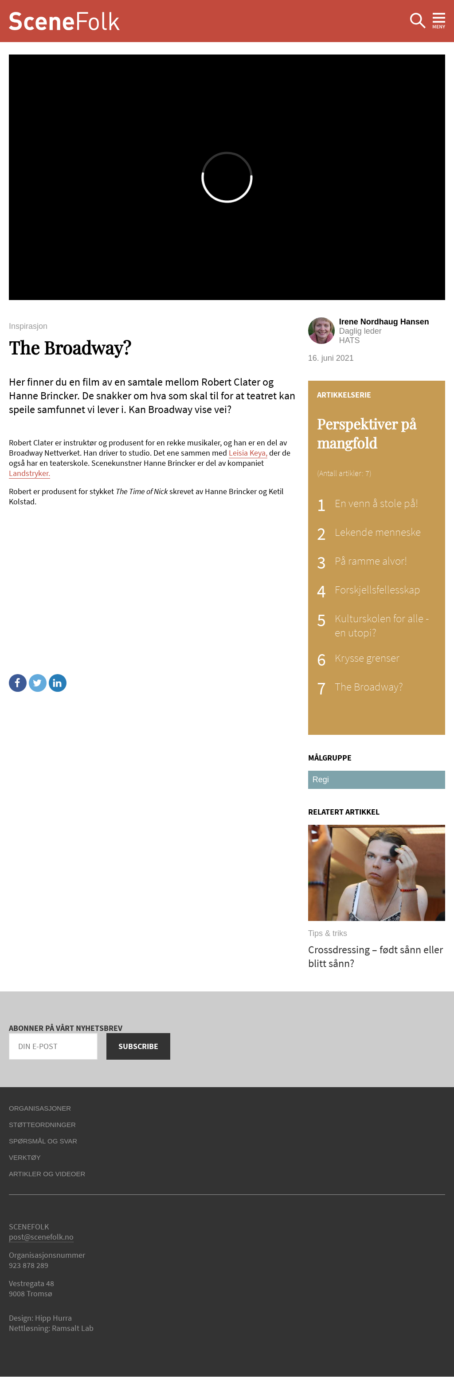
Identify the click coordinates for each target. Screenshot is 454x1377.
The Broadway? (369, 686)
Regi (321, 779)
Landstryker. (29, 473)
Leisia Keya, (248, 453)
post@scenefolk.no (41, 1237)
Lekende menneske (378, 532)
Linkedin (58, 683)
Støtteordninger (42, 1124)
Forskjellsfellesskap (377, 589)
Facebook (18, 683)
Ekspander (418, 21)
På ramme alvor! (371, 561)
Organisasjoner (40, 1108)
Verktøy (25, 1157)
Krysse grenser (367, 658)
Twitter (38, 683)
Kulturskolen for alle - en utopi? (382, 625)
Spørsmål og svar (43, 1141)
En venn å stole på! (376, 503)
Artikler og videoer (47, 1174)
